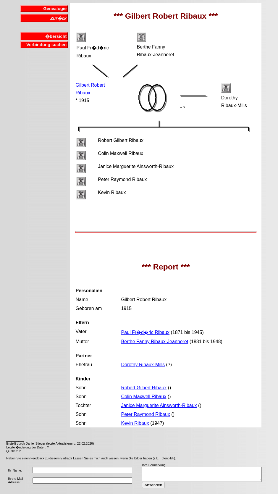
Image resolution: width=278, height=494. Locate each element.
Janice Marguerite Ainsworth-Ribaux (159, 405)
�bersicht (56, 36)
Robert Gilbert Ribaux (144, 387)
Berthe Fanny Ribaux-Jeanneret (154, 341)
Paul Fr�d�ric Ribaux (145, 332)
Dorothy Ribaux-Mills (143, 364)
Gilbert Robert (90, 85)
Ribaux (82, 92)
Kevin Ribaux (135, 423)
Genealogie (55, 8)
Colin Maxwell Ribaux (143, 396)
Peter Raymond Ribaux (145, 414)
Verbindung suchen (46, 44)
